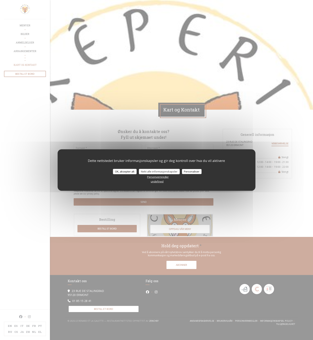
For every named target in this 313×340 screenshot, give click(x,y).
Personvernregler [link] (158, 177)
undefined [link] (157, 181)
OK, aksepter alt (124, 171)
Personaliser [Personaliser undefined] (191, 171)
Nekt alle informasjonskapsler (159, 171)
